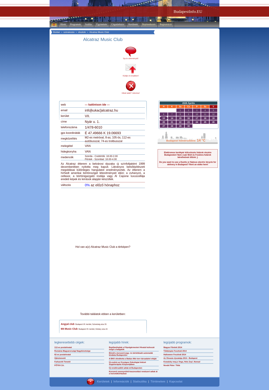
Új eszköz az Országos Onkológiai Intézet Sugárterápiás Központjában (127, 363)
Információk (121, 381)
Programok (75, 24)
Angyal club (67, 324)
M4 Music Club (69, 328)
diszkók (82, 32)
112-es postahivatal (63, 347)
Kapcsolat (175, 381)
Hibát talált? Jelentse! (131, 93)
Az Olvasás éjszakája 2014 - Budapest (180, 358)
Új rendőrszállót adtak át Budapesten (125, 368)
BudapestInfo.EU (188, 11)
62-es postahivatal (62, 355)
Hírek (63, 24)
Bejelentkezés (149, 24)
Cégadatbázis (117, 24)
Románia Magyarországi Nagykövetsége (72, 351)
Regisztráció (166, 24)
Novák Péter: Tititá (171, 365)
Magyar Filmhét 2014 (172, 347)
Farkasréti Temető (62, 362)
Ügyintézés (101, 24)
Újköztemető (60, 358)
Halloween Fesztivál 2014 (174, 355)
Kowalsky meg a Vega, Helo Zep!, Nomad (181, 362)
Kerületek (133, 24)
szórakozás (69, 32)
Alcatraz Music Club (99, 32)
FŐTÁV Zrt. (59, 365)
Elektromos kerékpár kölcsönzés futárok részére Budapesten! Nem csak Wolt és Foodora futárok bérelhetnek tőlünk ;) (187, 155)
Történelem (157, 381)
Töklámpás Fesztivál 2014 (175, 351)
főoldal (56, 32)
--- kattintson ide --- (97, 104)
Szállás (88, 24)
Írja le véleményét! (130, 58)
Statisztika (140, 381)
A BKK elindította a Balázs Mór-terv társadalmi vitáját (132, 359)
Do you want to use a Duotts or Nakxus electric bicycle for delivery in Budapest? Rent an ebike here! (187, 163)
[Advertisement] (89, 73)
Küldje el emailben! (131, 76)
